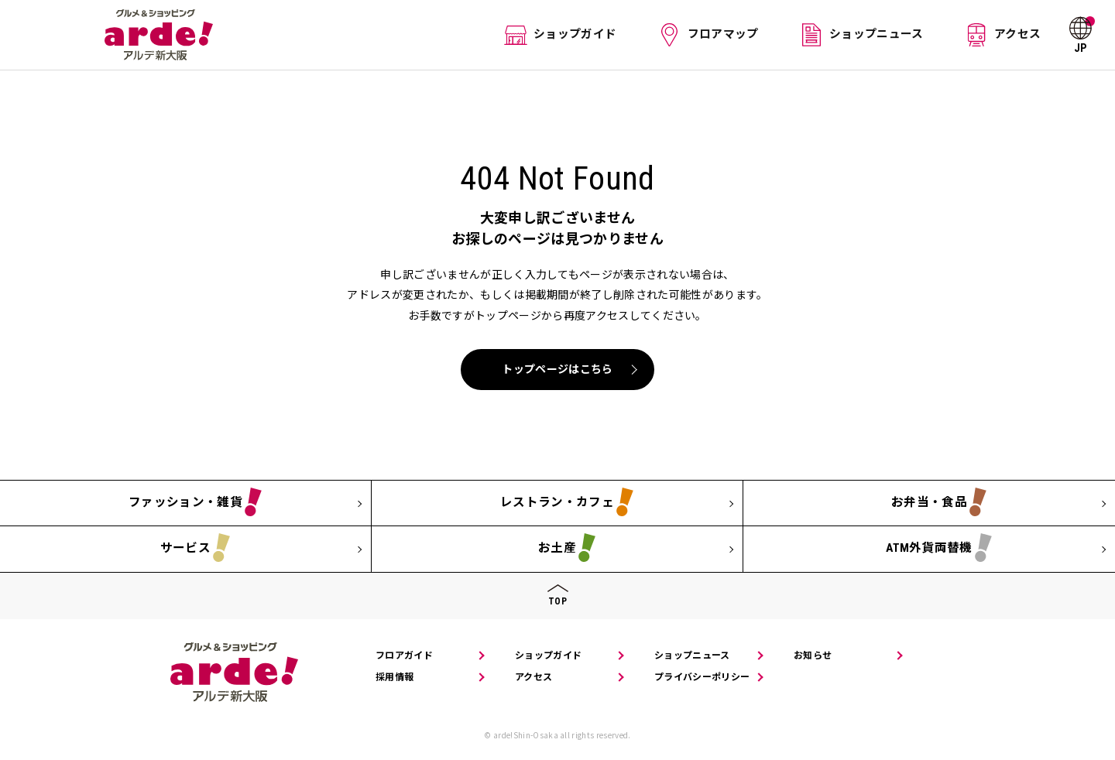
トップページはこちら (557, 369)
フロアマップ (724, 34)
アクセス (1014, 34)
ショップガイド (579, 34)
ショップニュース (876, 34)
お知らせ (813, 655)
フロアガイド (404, 655)
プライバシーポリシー (702, 677)
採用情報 (394, 677)
